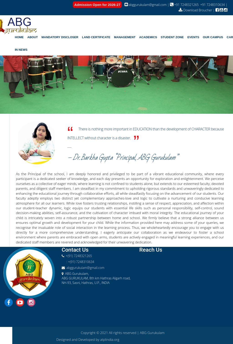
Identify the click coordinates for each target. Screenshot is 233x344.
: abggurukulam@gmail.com (84, 268)
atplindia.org (109, 339)
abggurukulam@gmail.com (145, 5)
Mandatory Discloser (59, 37)
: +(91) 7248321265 (78, 256)
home (19, 37)
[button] (32, 37)
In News (21, 49)
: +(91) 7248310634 (80, 262)
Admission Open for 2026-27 (97, 5)
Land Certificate (96, 37)
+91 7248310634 (212, 5)
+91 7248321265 (184, 5)
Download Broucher (196, 10)
